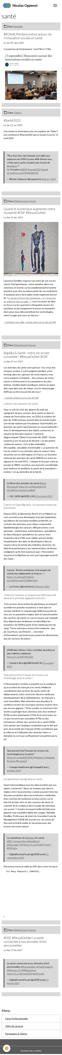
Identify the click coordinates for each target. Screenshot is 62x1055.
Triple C (18, 112)
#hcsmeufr (12, 486)
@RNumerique (28, 970)
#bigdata (30, 837)
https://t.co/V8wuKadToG (32, 486)
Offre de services (14, 1026)
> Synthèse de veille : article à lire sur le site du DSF (30, 322)
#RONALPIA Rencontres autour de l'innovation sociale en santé (28, 36)
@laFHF (23, 169)
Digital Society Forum (25, 201)
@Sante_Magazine (45, 757)
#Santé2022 (12, 120)
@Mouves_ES (14, 970)
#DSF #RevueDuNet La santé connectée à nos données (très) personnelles (25, 941)
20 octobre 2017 (44, 496)
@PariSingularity (44, 966)
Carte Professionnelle (16, 1018)
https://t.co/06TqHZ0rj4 (19, 973)
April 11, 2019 (48, 179)
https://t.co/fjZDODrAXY (20, 656)
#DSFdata (12, 848)
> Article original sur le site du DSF (21, 397)
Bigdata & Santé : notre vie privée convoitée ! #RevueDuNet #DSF (26, 355)
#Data (43, 483)
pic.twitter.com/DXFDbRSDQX (23, 173)
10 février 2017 (42, 586)
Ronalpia (18, 26)
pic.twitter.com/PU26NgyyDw (22, 580)
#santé (44, 169)
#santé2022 (34, 169)
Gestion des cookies (31, 1050)
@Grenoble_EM (15, 844)
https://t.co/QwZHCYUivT (37, 844)
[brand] (20, 5)
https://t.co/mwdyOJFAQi (20, 577)
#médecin (12, 166)
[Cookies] (6, 1048)
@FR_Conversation (17, 841)
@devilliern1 (33, 841)
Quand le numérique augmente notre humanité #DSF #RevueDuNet (29, 211)
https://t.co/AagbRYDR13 (20, 757)
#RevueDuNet (28, 966)
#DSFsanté (38, 973)
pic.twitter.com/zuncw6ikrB (21, 490)
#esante (11, 761)
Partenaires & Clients (16, 1033)
